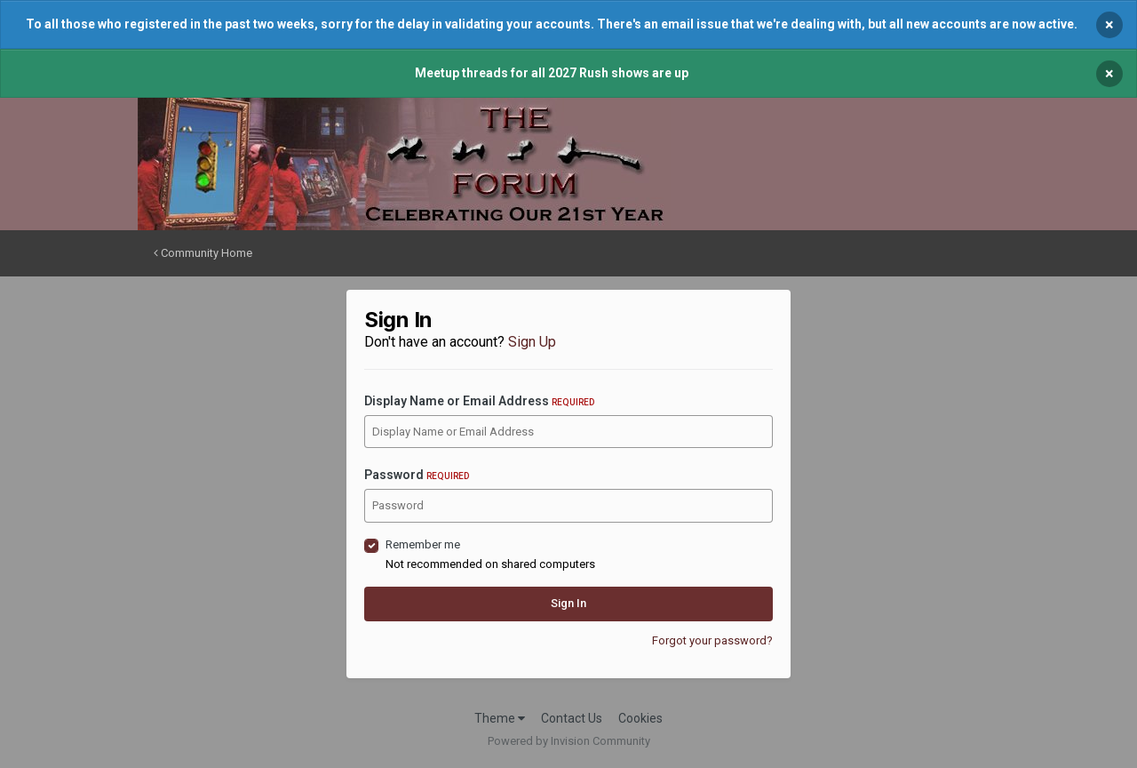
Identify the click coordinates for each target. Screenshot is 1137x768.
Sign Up (532, 341)
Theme (499, 718)
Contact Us (571, 718)
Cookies (640, 718)
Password (416, 475)
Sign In (568, 603)
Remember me (423, 544)
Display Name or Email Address (479, 401)
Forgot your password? (712, 640)
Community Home (203, 253)
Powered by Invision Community (569, 741)
